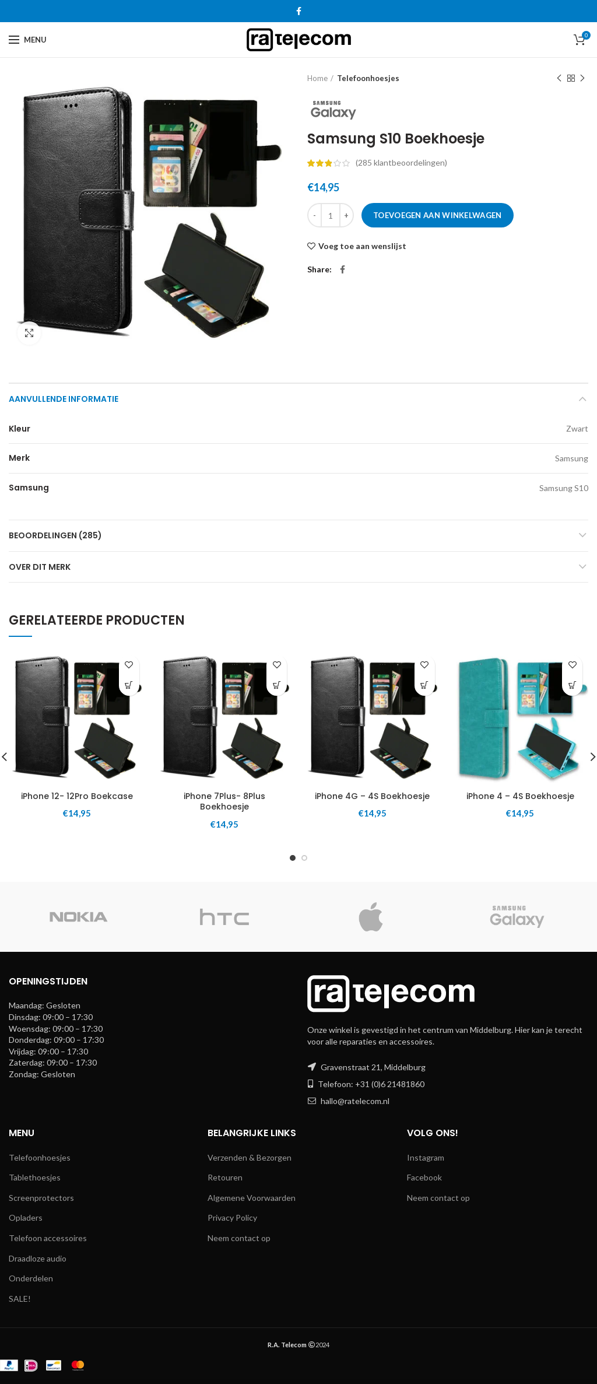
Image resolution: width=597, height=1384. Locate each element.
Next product (582, 78)
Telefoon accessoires (48, 1238)
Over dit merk (40, 567)
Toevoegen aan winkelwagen (437, 215)
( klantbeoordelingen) (401, 162)
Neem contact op (239, 1238)
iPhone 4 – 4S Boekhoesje (520, 796)
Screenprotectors (41, 1198)
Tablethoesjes (35, 1177)
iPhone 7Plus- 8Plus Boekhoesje (224, 801)
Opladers (26, 1217)
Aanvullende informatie (63, 399)
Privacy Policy (232, 1217)
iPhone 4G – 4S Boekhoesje (372, 796)
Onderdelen (31, 1278)
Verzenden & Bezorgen (250, 1157)
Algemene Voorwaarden (252, 1198)
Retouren (225, 1177)
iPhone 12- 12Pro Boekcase (77, 796)
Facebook (424, 1177)
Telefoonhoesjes (368, 78)
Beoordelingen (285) (55, 535)
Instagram (425, 1157)
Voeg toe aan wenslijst (362, 246)
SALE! (20, 1299)
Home (317, 78)
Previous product (559, 78)
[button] (129, 685)
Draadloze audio (37, 1258)
